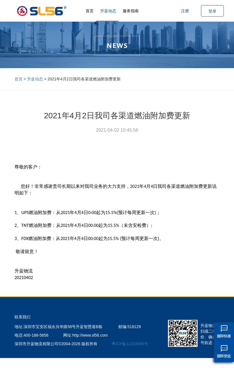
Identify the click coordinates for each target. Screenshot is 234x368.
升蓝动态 (108, 11)
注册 (185, 11)
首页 (90, 11)
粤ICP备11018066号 (130, 343)
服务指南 (131, 11)
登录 (212, 11)
